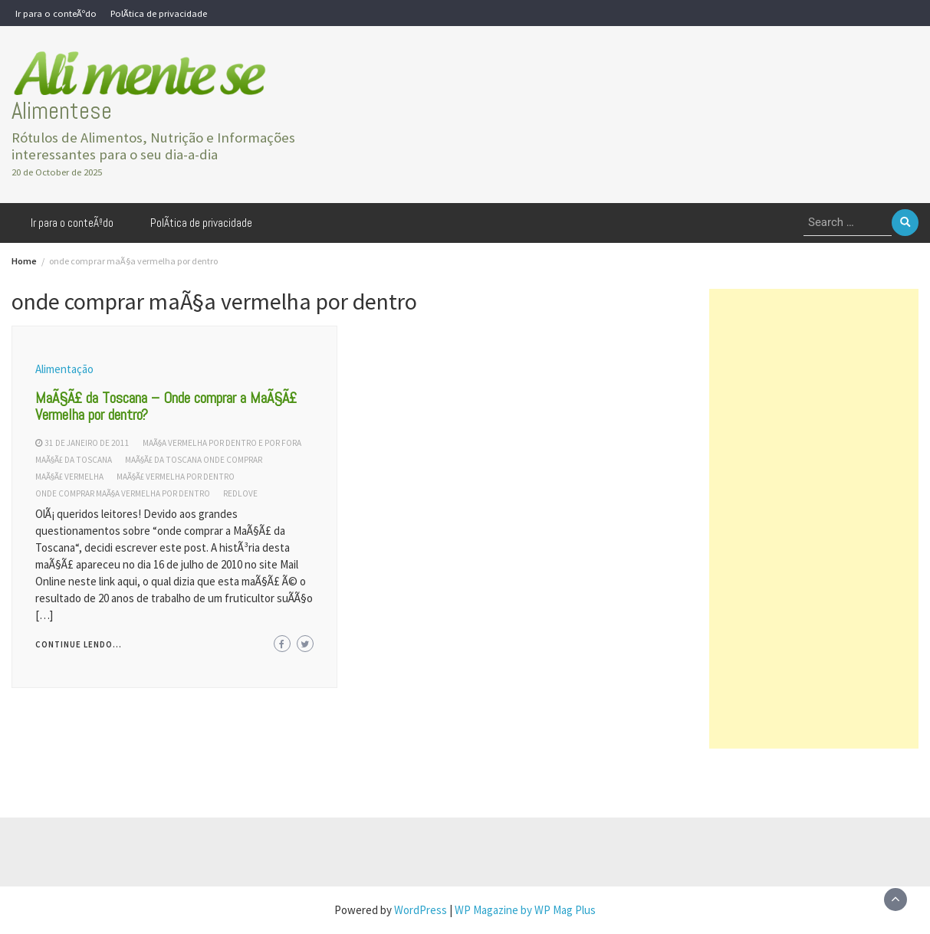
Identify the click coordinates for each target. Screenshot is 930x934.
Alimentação (64, 369)
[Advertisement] (813, 519)
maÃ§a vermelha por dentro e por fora (222, 443)
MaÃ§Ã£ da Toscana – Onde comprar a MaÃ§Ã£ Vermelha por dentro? (166, 406)
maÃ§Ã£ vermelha (69, 476)
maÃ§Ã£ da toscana (73, 459)
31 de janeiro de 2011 (87, 443)
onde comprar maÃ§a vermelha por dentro (122, 493)
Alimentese (62, 111)
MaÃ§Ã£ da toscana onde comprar (193, 459)
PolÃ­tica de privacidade (158, 13)
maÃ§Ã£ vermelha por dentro (176, 476)
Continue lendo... (78, 644)
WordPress (420, 910)
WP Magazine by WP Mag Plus (525, 910)
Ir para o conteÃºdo (56, 13)
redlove (240, 493)
